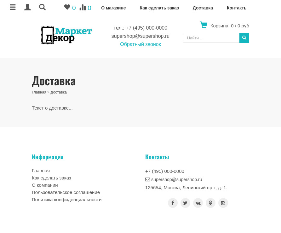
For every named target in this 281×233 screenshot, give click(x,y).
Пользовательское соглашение (66, 192)
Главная (39, 92)
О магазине (113, 7)
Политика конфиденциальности (66, 199)
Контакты (237, 7)
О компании (45, 185)
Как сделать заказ (159, 7)
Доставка (203, 7)
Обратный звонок (140, 44)
